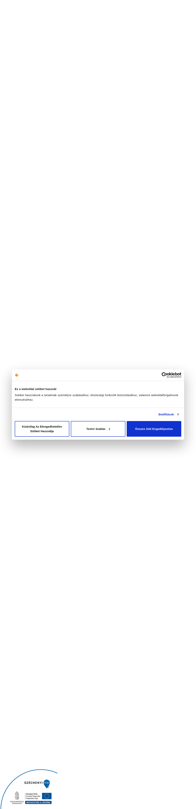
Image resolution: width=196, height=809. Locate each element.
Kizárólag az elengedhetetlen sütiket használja (42, 429)
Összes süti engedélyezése (154, 428)
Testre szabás (98, 428)
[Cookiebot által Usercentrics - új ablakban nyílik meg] (164, 375)
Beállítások (166, 414)
